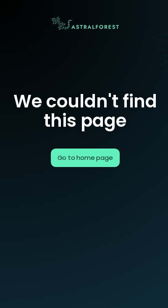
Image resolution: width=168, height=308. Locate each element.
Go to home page (85, 157)
